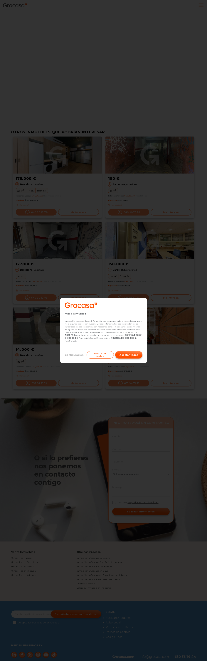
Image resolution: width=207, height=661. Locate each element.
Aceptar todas (129, 354)
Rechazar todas (100, 355)
